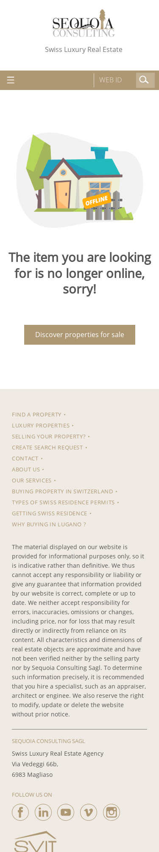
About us (26, 469)
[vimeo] (88, 810)
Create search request (47, 447)
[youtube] (65, 810)
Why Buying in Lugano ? (49, 524)
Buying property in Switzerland (62, 491)
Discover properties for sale (79, 334)
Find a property (36, 414)
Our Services (32, 480)
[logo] (84, 23)
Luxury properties (41, 425)
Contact (25, 458)
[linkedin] (43, 810)
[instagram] (111, 810)
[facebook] (20, 810)
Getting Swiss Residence (49, 513)
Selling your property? (49, 436)
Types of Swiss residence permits (63, 502)
